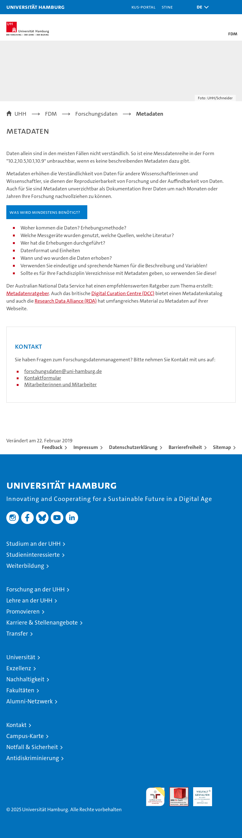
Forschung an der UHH (35, 589)
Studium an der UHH (33, 544)
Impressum (85, 447)
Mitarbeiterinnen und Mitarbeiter (60, 384)
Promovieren (23, 611)
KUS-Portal (143, 6)
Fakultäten (20, 690)
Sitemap (222, 447)
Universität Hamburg (35, 7)
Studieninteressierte (33, 555)
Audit (176, 790)
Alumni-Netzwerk (29, 701)
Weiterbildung (25, 566)
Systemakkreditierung (226, 790)
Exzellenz (18, 668)
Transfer (17, 633)
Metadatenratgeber (27, 293)
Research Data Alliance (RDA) (66, 301)
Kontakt (16, 725)
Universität (20, 657)
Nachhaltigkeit (25, 679)
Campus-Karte (25, 736)
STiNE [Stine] (167, 6)
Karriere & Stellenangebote (42, 622)
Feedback (52, 447)
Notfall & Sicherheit (32, 747)
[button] (201, 7)
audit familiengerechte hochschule (155, 796)
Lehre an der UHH (29, 600)
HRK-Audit (199, 793)
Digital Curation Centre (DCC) (122, 293)
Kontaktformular (42, 378)
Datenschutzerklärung (133, 447)
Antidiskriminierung (32, 758)
